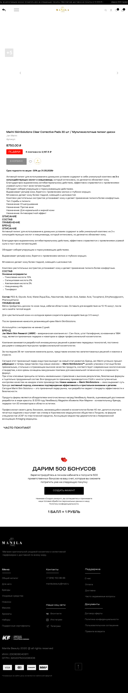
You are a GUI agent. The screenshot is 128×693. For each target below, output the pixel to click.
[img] (4, 10)
